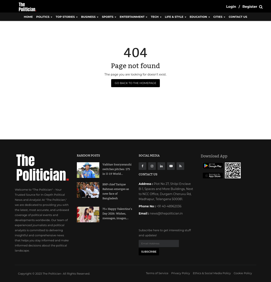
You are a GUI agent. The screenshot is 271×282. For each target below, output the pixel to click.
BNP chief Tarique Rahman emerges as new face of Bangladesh (115, 191)
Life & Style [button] (175, 16)
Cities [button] (219, 16)
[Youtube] (171, 166)
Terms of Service (157, 273)
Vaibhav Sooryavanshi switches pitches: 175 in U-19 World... (116, 169)
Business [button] (89, 16)
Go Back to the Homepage (135, 83)
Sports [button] (109, 16)
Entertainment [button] (133, 16)
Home (28, 16)
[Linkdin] (161, 166)
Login (231, 7)
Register (249, 7)
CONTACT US (238, 16)
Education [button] (200, 16)
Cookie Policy (243, 273)
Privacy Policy (180, 273)
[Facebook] (142, 166)
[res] (180, 166)
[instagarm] (152, 166)
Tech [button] (156, 16)
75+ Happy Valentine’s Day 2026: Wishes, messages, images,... (117, 214)
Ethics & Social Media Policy (212, 273)
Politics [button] (44, 16)
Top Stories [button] (67, 16)
